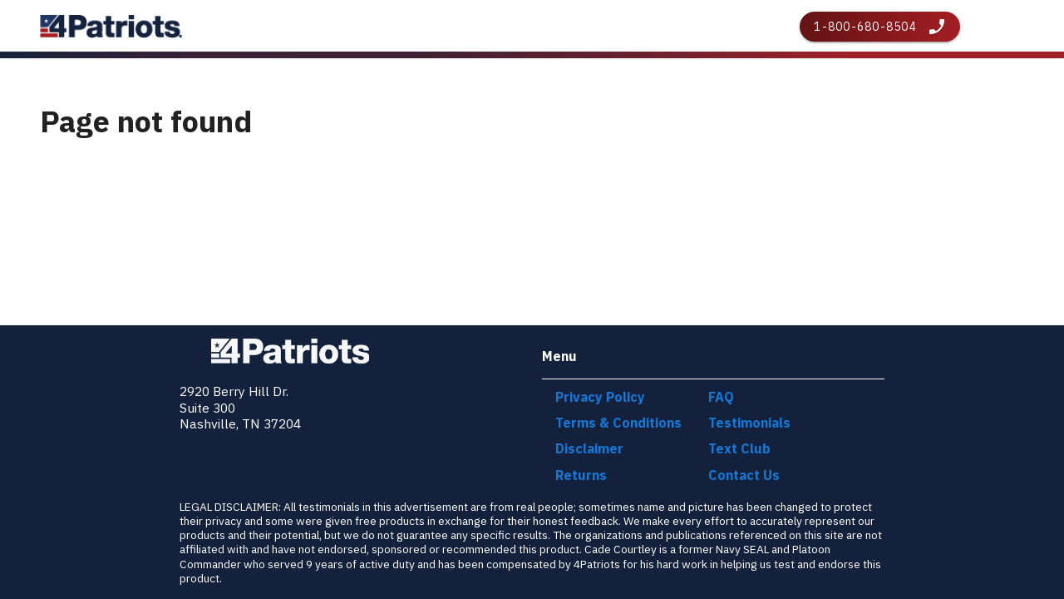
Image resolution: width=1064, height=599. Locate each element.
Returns (581, 475)
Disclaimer (589, 448)
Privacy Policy (600, 397)
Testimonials (749, 422)
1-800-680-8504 (865, 26)
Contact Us (744, 475)
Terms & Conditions (618, 422)
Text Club (739, 448)
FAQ (721, 397)
